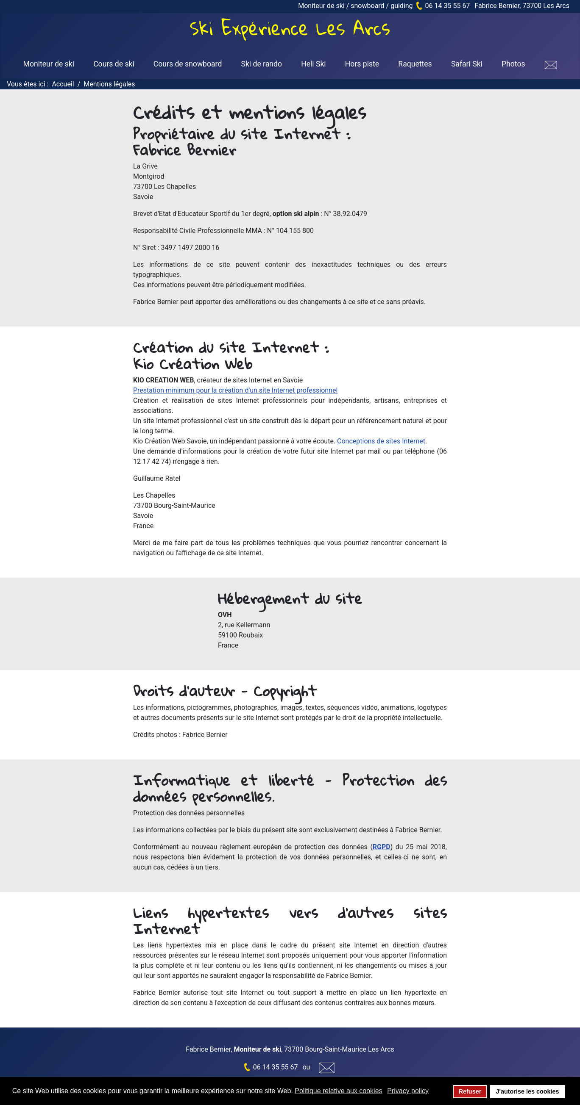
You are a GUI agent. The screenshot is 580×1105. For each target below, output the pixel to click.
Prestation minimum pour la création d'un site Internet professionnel (235, 390)
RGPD (381, 847)
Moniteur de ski (48, 64)
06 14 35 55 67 (447, 6)
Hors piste (362, 64)
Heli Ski (313, 64)
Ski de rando (261, 64)
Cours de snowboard (187, 64)
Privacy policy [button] (408, 1090)
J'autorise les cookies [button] (527, 1091)
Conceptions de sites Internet (381, 441)
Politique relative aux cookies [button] (338, 1090)
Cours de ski (113, 64)
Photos (513, 64)
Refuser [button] (470, 1091)
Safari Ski (466, 64)
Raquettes (415, 64)
